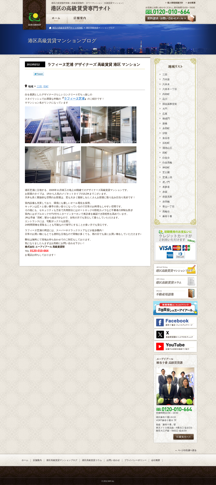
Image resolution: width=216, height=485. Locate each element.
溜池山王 (167, 148)
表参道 (166, 187)
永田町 (166, 128)
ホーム (25, 460)
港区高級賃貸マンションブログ (61, 460)
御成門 (166, 118)
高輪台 (166, 211)
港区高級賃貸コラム (92, 460)
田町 (46, 86)
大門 (164, 108)
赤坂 (164, 191)
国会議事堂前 (169, 104)
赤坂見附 (167, 196)
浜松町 (166, 143)
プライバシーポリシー (135, 460)
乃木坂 (166, 79)
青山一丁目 (168, 206)
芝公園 (166, 172)
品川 (164, 99)
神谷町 (166, 167)
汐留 (164, 133)
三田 (39, 86)
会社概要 (155, 460)
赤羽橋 (166, 201)
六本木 (166, 84)
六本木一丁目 (169, 89)
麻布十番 (167, 216)
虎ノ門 (166, 182)
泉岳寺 (166, 138)
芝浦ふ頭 (167, 177)
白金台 (166, 157)
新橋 (164, 123)
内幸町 (166, 94)
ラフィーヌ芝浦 (74, 98)
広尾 (164, 113)
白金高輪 (167, 162)
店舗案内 (37, 460)
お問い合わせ (113, 460)
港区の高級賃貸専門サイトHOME (67, 28)
